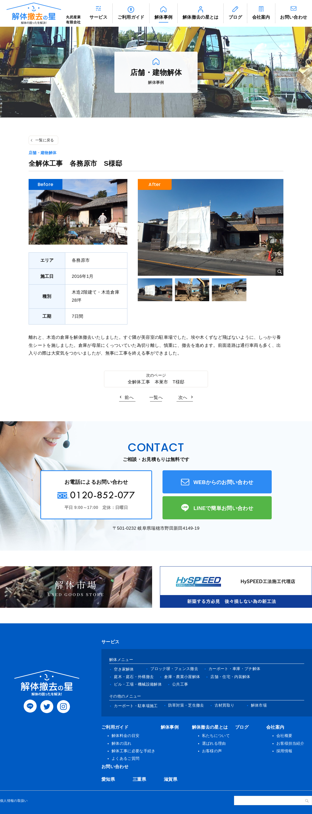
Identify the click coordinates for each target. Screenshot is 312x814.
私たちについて (216, 735)
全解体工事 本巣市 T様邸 (156, 382)
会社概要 (284, 735)
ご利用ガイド (131, 17)
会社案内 (261, 17)
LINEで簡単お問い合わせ (223, 508)
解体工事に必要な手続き (133, 751)
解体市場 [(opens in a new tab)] (259, 705)
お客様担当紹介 (290, 743)
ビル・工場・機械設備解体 (138, 684)
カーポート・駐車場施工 (136, 705)
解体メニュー (121, 659)
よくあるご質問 (125, 758)
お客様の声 (212, 751)
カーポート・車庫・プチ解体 (234, 668)
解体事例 (163, 17)
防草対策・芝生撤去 (186, 705)
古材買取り (224, 705)
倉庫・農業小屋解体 (182, 676)
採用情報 (284, 751)
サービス (98, 17)
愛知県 (108, 779)
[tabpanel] (210, 227)
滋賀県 (170, 779)
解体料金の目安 (125, 735)
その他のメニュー (125, 696)
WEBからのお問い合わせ (223, 482)
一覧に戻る (44, 140)
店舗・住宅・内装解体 (230, 676)
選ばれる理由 (214, 743)
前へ (129, 397)
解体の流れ (122, 743)
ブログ (235, 17)
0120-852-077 (102, 495)
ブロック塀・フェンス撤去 (174, 668)
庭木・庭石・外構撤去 (134, 676)
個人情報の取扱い (14, 801)
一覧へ (156, 397)
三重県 (139, 779)
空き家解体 (124, 669)
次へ (182, 397)
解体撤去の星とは (201, 17)
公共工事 (180, 684)
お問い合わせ (114, 766)
